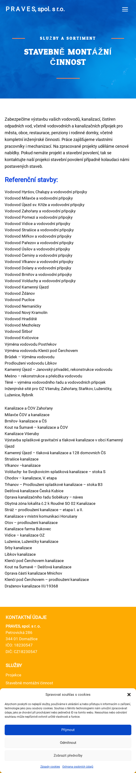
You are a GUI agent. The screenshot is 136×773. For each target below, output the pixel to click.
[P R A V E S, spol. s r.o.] (35, 9)
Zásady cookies (50, 766)
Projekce (13, 675)
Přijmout (68, 730)
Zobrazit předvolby (68, 755)
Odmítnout (68, 743)
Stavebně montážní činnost (29, 683)
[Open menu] (124, 9)
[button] (129, 694)
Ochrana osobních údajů (77, 766)
